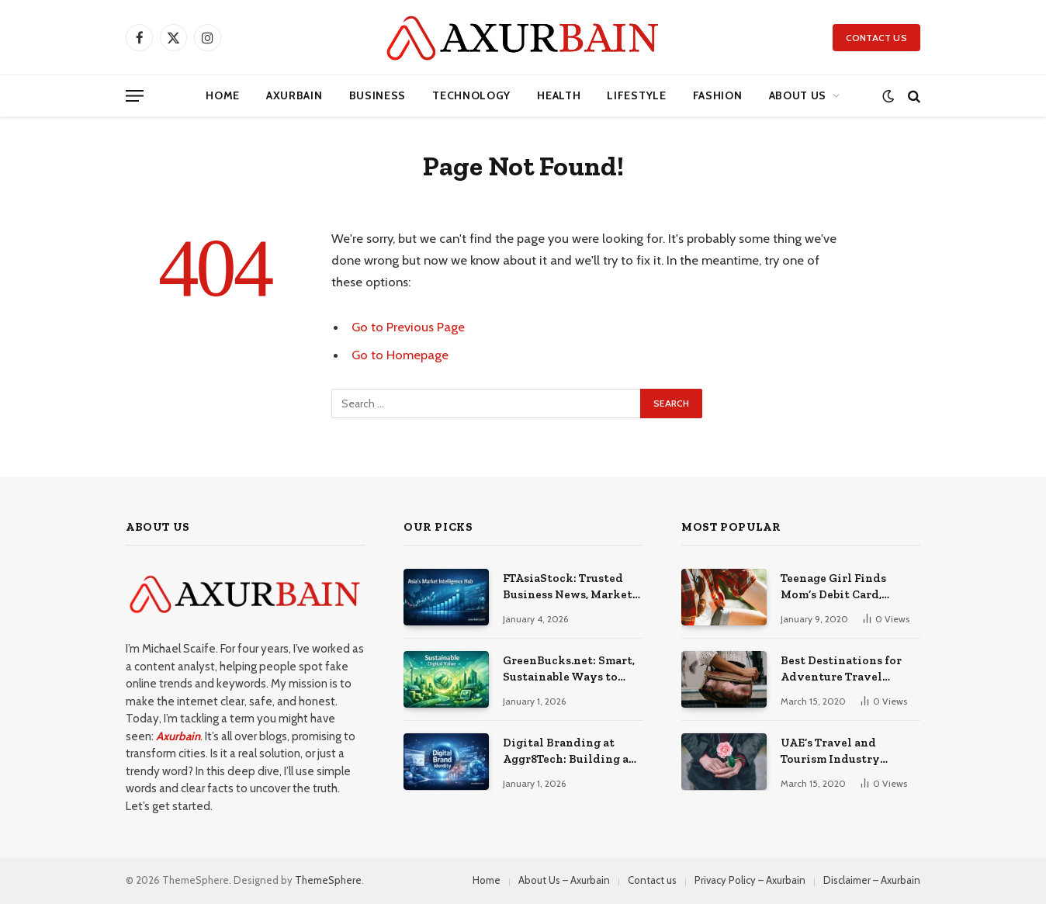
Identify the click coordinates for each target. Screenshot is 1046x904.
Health (558, 95)
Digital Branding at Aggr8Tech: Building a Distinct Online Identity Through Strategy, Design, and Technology (566, 752)
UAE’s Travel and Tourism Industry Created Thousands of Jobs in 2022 (842, 752)
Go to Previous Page (408, 326)
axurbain (294, 95)
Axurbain (178, 736)
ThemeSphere (328, 880)
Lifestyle (636, 95)
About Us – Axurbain (564, 880)
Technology (471, 95)
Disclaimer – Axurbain (871, 880)
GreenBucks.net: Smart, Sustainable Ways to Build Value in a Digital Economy (569, 669)
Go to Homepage (400, 354)
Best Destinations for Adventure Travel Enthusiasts (841, 669)
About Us (798, 95)
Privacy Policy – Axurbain (749, 880)
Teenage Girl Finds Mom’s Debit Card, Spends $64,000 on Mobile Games (833, 587)
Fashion (718, 95)
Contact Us (876, 37)
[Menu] (135, 95)
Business (378, 95)
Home (223, 95)
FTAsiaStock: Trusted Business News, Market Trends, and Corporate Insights (567, 587)
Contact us (652, 880)
